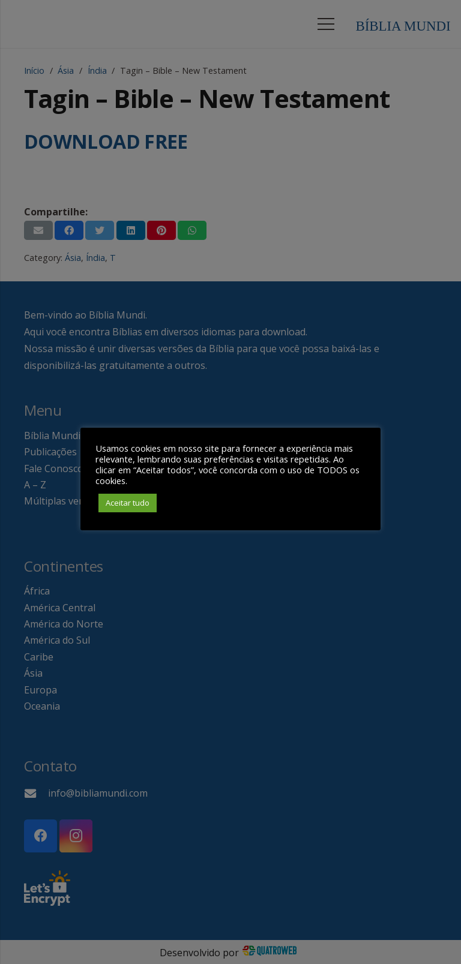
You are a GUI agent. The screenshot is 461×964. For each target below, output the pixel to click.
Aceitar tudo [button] (127, 502)
